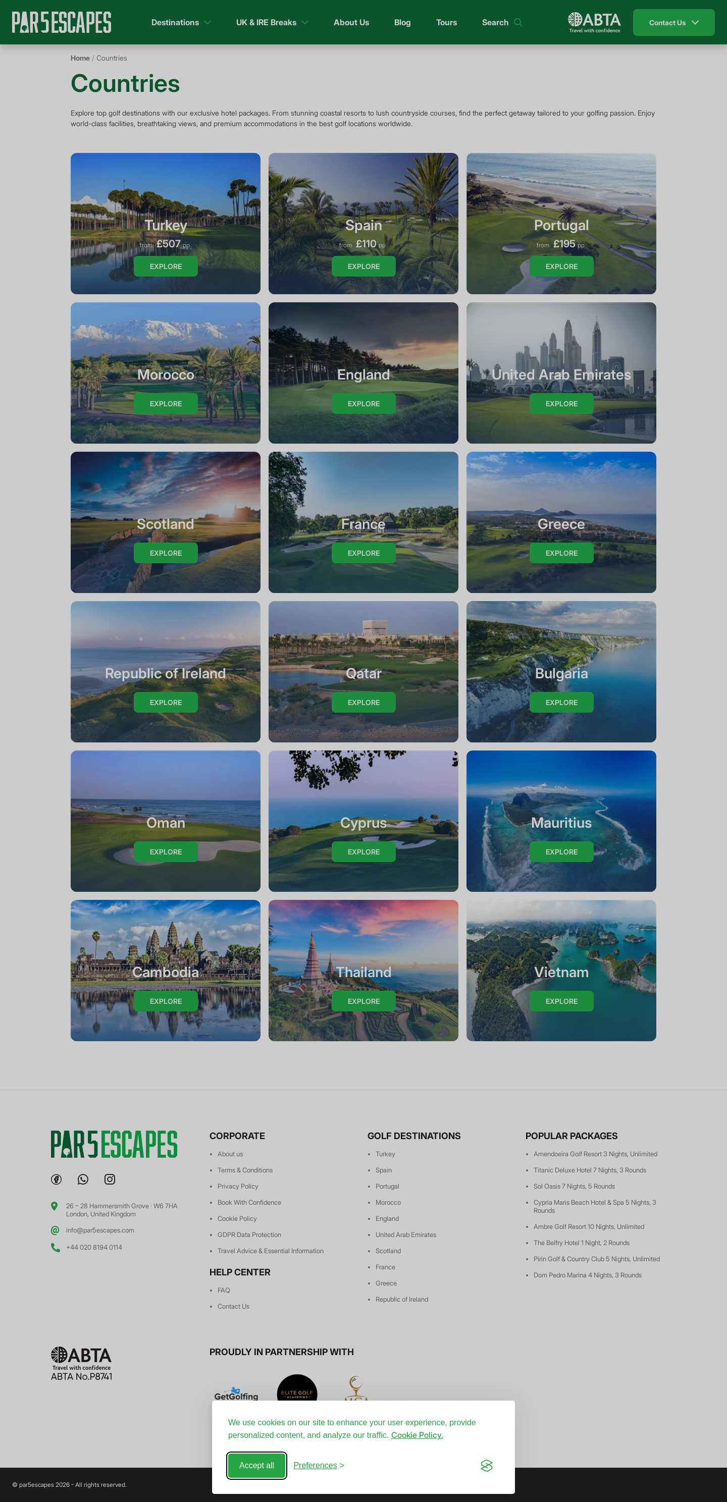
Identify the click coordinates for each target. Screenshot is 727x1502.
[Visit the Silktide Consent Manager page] (487, 1466)
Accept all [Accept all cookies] (256, 1465)
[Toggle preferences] (318, 1465)
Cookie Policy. (417, 1435)
